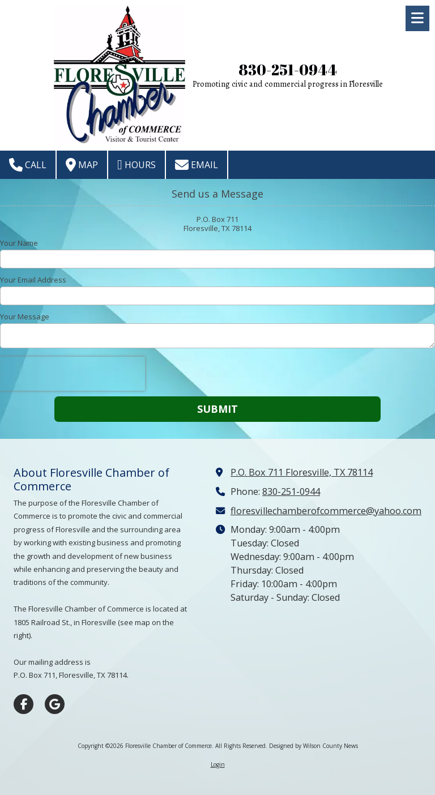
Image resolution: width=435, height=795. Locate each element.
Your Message (24, 316)
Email (196, 165)
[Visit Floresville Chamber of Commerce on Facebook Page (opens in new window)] (23, 704)
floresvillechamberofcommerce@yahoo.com (326, 511)
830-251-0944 (287, 70)
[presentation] (72, 374)
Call (27, 165)
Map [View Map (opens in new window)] (82, 165)
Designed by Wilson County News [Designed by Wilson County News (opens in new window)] (313, 746)
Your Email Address (33, 279)
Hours (136, 165)
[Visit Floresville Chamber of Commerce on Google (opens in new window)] (55, 704)
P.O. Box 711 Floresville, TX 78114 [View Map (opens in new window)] (302, 472)
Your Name (19, 242)
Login (218, 764)
